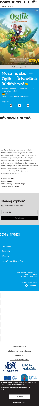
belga (23, 184)
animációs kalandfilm (9, 88)
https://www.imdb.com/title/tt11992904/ (3, 94)
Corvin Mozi (19, 296)
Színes (9, 181)
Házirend (5, 256)
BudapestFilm (19, 355)
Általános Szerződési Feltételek (19, 351)
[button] (30, 2)
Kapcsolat (6, 251)
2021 (31, 88)
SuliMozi (19, 324)
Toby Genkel (14, 96)
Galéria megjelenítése (19, 67)
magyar (18, 186)
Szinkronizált (12, 91)
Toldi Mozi (19, 339)
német (17, 184)
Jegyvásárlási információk (13, 261)
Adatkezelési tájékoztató (19, 360)
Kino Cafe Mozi (20, 303)
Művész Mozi (20, 310)
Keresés (24, 2)
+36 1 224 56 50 (31, 274)
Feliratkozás (19, 218)
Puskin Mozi (19, 317)
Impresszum (7, 246)
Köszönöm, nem (19, 402)
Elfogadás (19, 397)
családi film (23, 88)
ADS (12, 178)
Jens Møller (24, 96)
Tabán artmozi (19, 331)
